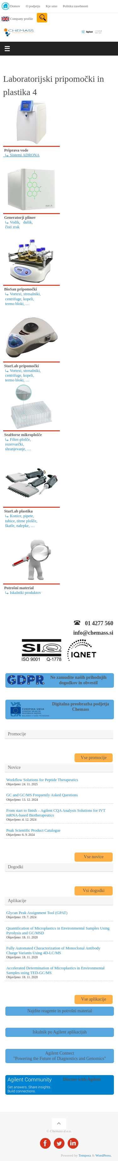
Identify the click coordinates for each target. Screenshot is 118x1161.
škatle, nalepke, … (19, 526)
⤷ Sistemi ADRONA (21, 155)
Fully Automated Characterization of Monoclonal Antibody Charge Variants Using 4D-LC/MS (53, 950)
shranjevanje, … (17, 449)
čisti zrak (11, 227)
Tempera (85, 1155)
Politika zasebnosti (75, 6)
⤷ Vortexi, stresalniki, (22, 294)
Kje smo (51, 6)
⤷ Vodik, (11, 222)
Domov (15, 6)
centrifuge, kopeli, (18, 299)
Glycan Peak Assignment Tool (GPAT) (36, 913)
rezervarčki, (13, 444)
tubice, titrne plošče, (20, 521)
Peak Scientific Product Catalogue (33, 830)
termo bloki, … (16, 304)
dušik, (27, 222)
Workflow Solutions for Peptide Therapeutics (42, 780)
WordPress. (103, 1155)
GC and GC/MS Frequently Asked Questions (42, 795)
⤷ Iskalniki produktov (22, 592)
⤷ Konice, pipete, (18, 516)
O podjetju (33, 6)
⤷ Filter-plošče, (17, 439)
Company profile (21, 19)
